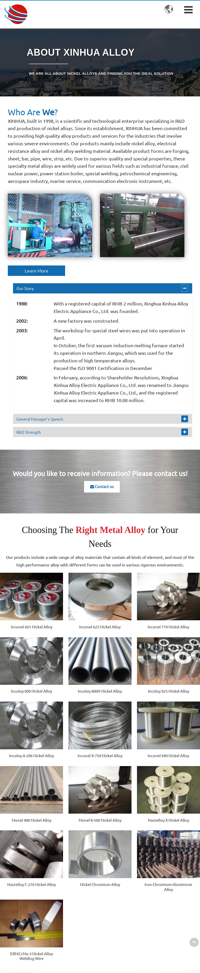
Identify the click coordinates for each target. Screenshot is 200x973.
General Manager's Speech (41, 418)
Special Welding (127, 927)
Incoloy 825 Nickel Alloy (74, 677)
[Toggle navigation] (188, 9)
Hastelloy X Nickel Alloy (176, 736)
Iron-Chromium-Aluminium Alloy (125, 795)
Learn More (36, 271)
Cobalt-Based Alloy (79, 870)
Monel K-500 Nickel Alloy (125, 736)
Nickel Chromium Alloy (75, 795)
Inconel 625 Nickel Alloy (75, 618)
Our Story (25, 288)
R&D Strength (29, 431)
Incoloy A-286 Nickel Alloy (125, 677)
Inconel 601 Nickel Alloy (24, 618)
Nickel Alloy (73, 860)
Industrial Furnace (129, 917)
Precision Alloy (76, 897)
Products (75, 848)
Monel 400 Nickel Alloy (75, 736)
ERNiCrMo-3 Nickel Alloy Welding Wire (176, 795)
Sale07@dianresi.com (173, 912)
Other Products (76, 925)
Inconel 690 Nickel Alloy (24, 736)
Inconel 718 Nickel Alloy (125, 618)
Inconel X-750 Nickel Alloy (176, 677)
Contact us (102, 486)
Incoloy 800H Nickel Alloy (24, 677)
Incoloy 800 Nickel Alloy (176, 618)
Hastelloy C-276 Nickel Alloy (24, 795)
